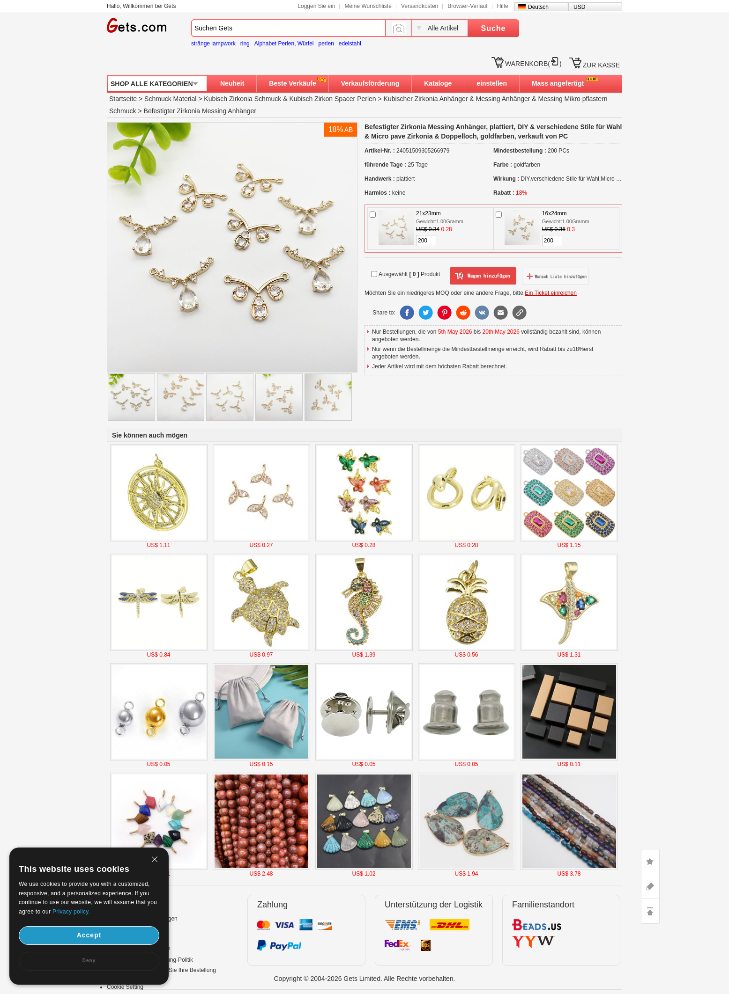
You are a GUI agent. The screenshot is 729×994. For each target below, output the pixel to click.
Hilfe (502, 6)
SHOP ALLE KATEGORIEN (152, 84)
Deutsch (538, 7)
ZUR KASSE (601, 65)
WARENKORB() (533, 63)
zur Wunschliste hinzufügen (555, 276)
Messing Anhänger (503, 98)
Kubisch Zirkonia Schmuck (242, 98)
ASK (650, 886)
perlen (326, 43)
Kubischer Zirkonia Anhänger (426, 98)
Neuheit (232, 83)
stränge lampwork (213, 43)
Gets (136, 25)
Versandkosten (419, 6)
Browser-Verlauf (467, 6)
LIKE (650, 861)
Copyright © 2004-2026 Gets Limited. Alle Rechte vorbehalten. (364, 978)
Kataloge (438, 83)
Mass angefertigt (558, 83)
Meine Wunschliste (368, 6)
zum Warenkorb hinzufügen (483, 276)
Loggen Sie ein (316, 6)
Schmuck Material (170, 98)
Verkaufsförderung (370, 83)
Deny (89, 960)
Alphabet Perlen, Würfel (284, 43)
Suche (493, 28)
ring (245, 43)
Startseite (123, 98)
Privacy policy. (71, 911)
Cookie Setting (125, 987)
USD (579, 7)
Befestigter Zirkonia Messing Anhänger (200, 111)
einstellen (491, 83)
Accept (89, 935)
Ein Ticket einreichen (551, 293)
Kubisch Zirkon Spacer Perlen (332, 98)
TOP (650, 911)
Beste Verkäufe (292, 83)
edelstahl (350, 43)
